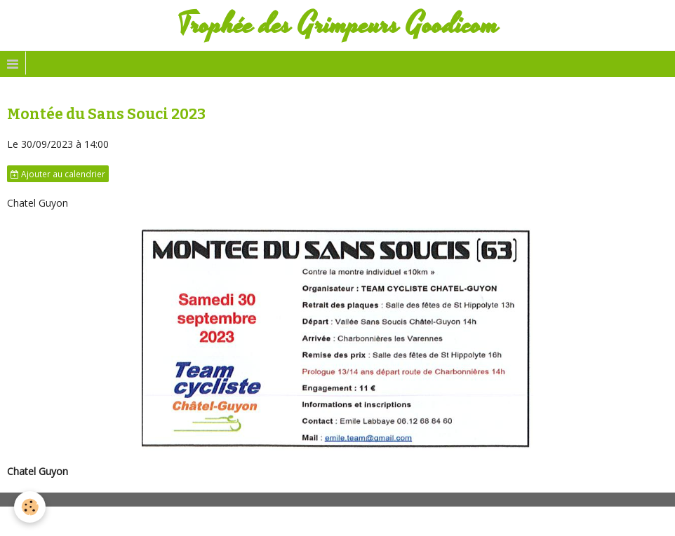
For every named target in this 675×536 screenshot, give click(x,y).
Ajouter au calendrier (58, 173)
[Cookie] (30, 507)
